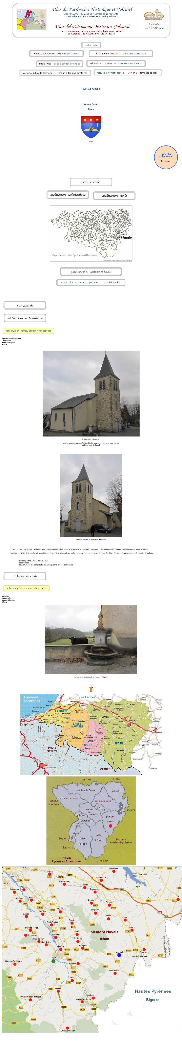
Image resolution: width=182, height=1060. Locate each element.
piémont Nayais (91, 104)
